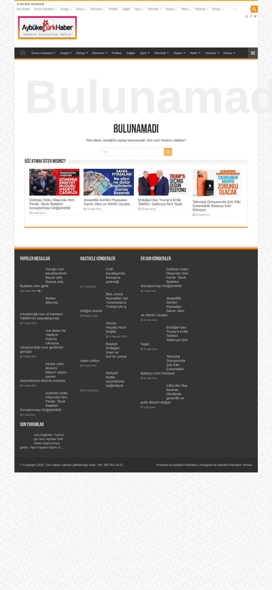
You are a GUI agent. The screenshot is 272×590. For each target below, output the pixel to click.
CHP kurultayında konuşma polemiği (115, 275)
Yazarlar (200, 9)
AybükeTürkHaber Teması (234, 465)
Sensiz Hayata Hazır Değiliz (116, 327)
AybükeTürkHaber (185, 465)
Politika (113, 9)
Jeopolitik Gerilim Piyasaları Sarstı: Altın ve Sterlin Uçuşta (106, 202)
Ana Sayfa (23, 9)
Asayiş (65, 9)
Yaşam (169, 9)
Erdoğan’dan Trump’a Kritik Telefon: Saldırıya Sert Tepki (160, 202)
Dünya (80, 9)
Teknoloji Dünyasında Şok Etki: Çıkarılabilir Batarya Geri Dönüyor (217, 206)
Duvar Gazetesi (44, 9)
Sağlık (126, 9)
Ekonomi (96, 9)
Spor (137, 9)
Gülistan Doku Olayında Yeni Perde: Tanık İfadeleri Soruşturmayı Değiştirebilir (52, 204)
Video (184, 9)
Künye (216, 9)
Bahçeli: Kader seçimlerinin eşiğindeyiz (115, 379)
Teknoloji (153, 9)
